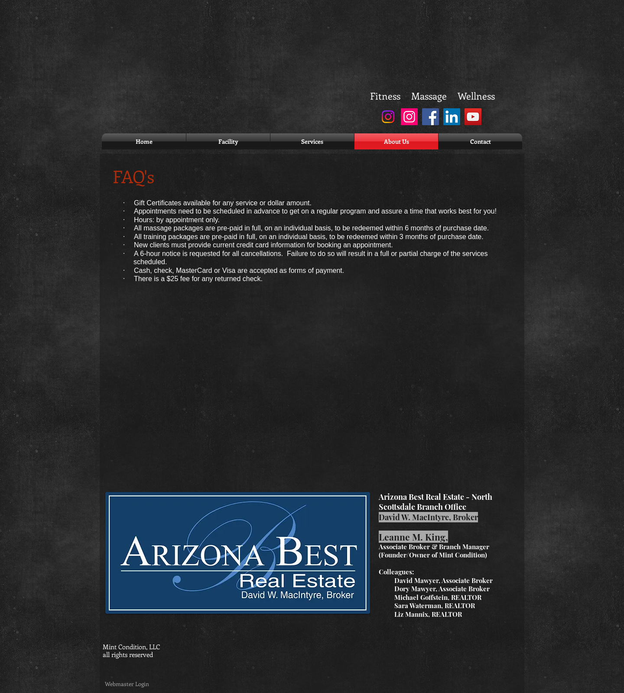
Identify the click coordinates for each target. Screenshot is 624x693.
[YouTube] (473, 116)
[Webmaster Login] (127, 684)
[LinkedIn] (451, 116)
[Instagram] (388, 116)
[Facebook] (430, 116)
